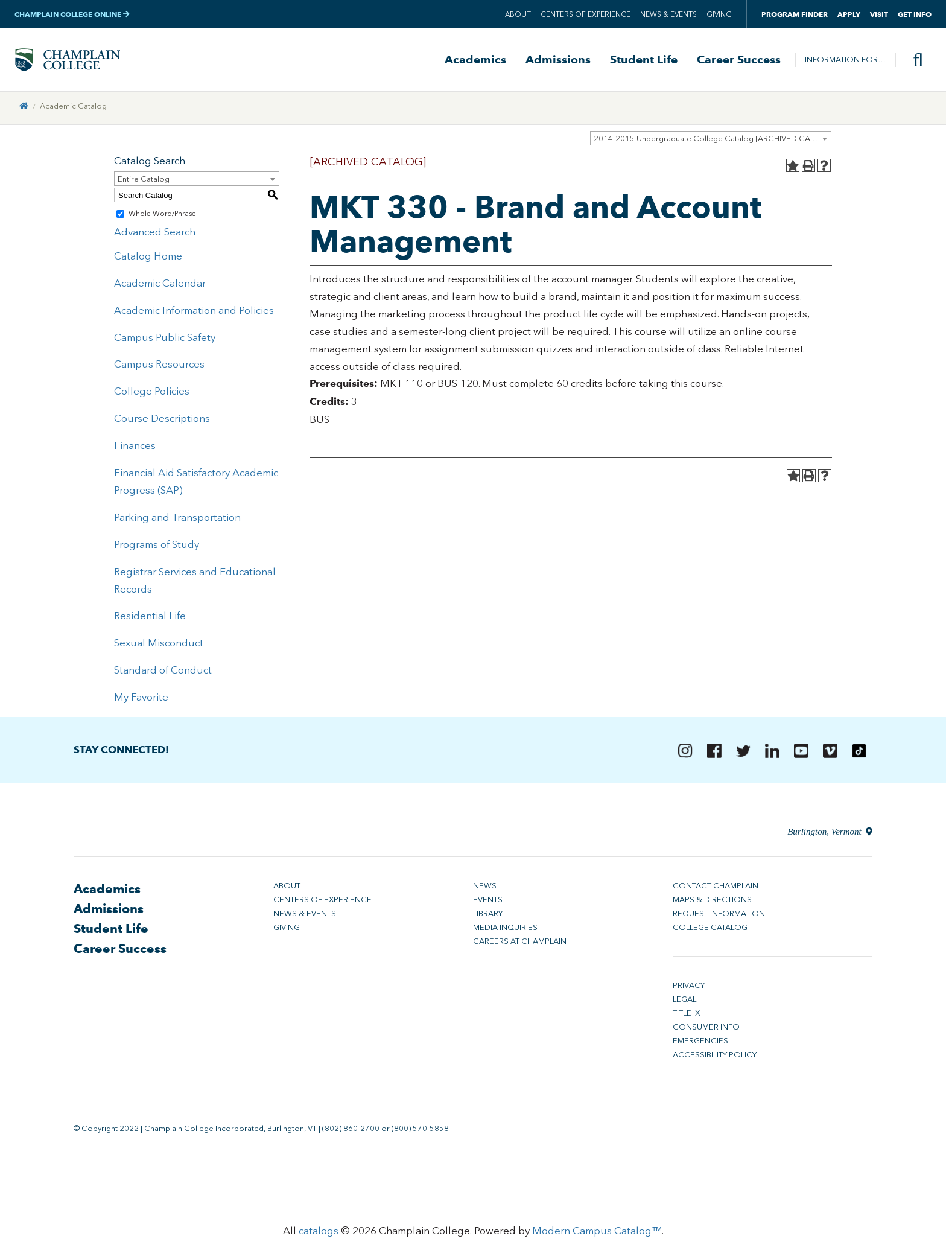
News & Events (668, 14)
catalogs (318, 1233)
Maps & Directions (712, 901)
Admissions (558, 61)
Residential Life (150, 618)
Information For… (845, 60)
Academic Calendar (160, 285)
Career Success (739, 61)
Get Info (915, 14)
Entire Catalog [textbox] (144, 181)
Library (488, 915)
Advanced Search (154, 234)
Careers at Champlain (520, 943)
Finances (135, 448)
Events (488, 901)
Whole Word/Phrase (162, 216)
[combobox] (710, 140)
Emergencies (700, 1043)
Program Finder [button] (794, 14)
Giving (719, 14)
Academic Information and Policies (194, 312)
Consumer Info (706, 1029)
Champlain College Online (72, 14)
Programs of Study (156, 546)
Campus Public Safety (164, 339)
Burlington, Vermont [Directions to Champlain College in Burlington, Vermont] (829, 834)
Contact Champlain (715, 888)
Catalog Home (148, 258)
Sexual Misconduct (158, 645)
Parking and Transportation (177, 519)
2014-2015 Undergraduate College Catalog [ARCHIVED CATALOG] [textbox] (712, 140)
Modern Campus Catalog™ (597, 1233)
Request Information (719, 915)
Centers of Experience (585, 14)
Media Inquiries (505, 929)
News (485, 888)
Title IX (686, 1015)
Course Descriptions (162, 421)
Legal (684, 1001)
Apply (848, 14)
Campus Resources (159, 366)
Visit (879, 14)
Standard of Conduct (163, 672)
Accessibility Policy (715, 1057)
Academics (475, 61)
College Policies (151, 393)
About (518, 14)
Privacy (689, 987)
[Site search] (913, 60)
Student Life (644, 61)
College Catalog (710, 929)
